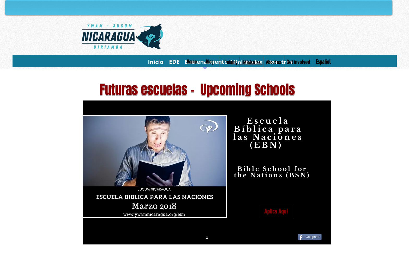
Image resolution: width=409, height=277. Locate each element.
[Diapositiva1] (207, 238)
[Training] (230, 61)
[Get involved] (298, 62)
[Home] (191, 61)
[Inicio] (156, 62)
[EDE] (174, 61)
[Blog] (209, 61)
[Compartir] (310, 237)
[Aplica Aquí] (276, 211)
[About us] (273, 62)
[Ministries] (251, 62)
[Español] (323, 61)
